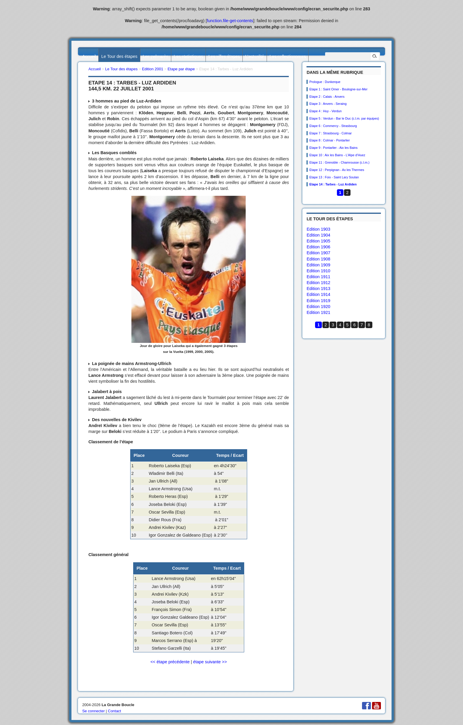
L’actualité (254, 56)
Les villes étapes (224, 56)
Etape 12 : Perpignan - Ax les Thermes (336, 170)
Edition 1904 (318, 235)
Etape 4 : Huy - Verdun (325, 111)
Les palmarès (155, 56)
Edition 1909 (318, 265)
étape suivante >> (210, 661)
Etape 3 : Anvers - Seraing (328, 103)
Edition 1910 (318, 270)
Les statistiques (188, 56)
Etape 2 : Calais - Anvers (327, 96)
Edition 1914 (318, 294)
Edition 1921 (318, 312)
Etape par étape (181, 69)
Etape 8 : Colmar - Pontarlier (329, 140)
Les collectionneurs (288, 56)
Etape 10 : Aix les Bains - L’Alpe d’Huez (337, 155)
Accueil (89, 56)
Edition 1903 (318, 229)
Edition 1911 (318, 276)
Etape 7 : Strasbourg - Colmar (330, 133)
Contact (114, 711)
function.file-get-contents (230, 20)
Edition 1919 (318, 300)
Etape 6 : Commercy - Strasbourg (333, 126)
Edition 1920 (318, 306)
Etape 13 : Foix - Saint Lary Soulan (334, 177)
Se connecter (93, 711)
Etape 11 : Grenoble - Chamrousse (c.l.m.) (339, 162)
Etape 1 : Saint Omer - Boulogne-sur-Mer (338, 89)
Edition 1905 (318, 241)
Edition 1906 (318, 247)
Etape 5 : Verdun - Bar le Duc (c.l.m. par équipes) (344, 118)
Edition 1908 (318, 259)
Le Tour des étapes (119, 56)
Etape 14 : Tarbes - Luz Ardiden (333, 184)
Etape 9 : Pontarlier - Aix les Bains (333, 147)
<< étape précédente (170, 661)
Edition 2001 (152, 69)
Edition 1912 (318, 282)
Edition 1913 (318, 288)
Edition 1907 (318, 252)
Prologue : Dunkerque (324, 82)
